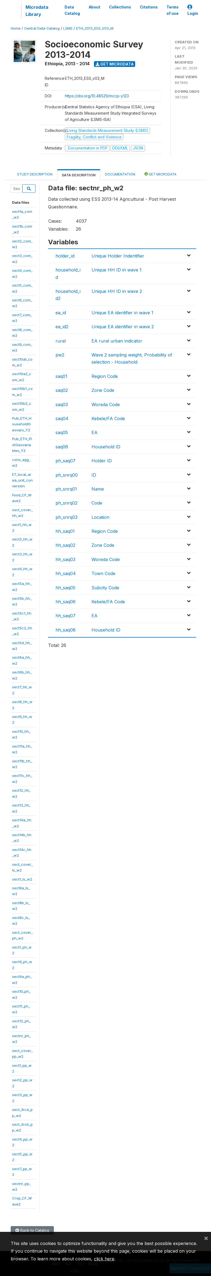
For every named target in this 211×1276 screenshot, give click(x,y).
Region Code (104, 376)
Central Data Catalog (42, 28)
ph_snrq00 (66, 475)
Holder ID (101, 460)
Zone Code (102, 390)
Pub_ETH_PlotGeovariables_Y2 (22, 445)
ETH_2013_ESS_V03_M (94, 28)
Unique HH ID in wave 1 (116, 270)
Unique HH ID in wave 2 (116, 291)
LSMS (68, 28)
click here (104, 1258)
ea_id (60, 312)
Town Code (103, 573)
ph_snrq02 (66, 503)
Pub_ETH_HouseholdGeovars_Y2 (21, 424)
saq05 (61, 432)
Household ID (105, 446)
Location (100, 517)
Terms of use (172, 10)
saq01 (61, 376)
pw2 (59, 355)
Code (96, 503)
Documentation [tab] (120, 174)
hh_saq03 (65, 559)
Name (97, 489)
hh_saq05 (65, 587)
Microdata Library (37, 10)
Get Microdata (115, 64)
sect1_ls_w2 (22, 879)
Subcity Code (105, 587)
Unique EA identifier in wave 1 (122, 312)
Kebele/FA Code (108, 418)
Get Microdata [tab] (160, 174)
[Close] (206, 1238)
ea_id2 (61, 326)
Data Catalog (72, 10)
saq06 (61, 446)
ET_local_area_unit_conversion (22, 480)
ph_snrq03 (66, 517)
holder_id (64, 256)
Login (192, 10)
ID (93, 475)
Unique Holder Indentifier (117, 256)
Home (16, 28)
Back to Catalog (32, 1230)
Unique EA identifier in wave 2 (122, 326)
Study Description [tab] (34, 174)
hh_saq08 (65, 630)
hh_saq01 (65, 531)
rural (60, 341)
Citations (149, 7)
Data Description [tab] (79, 175)
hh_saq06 (65, 601)
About (94, 7)
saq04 (61, 418)
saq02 (61, 390)
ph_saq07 (65, 460)
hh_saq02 (65, 545)
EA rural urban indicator (116, 341)
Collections (120, 7)
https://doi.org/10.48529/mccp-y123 (97, 96)
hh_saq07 (65, 615)
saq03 (61, 404)
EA (94, 432)
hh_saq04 (65, 573)
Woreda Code (105, 404)
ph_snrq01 (66, 489)
